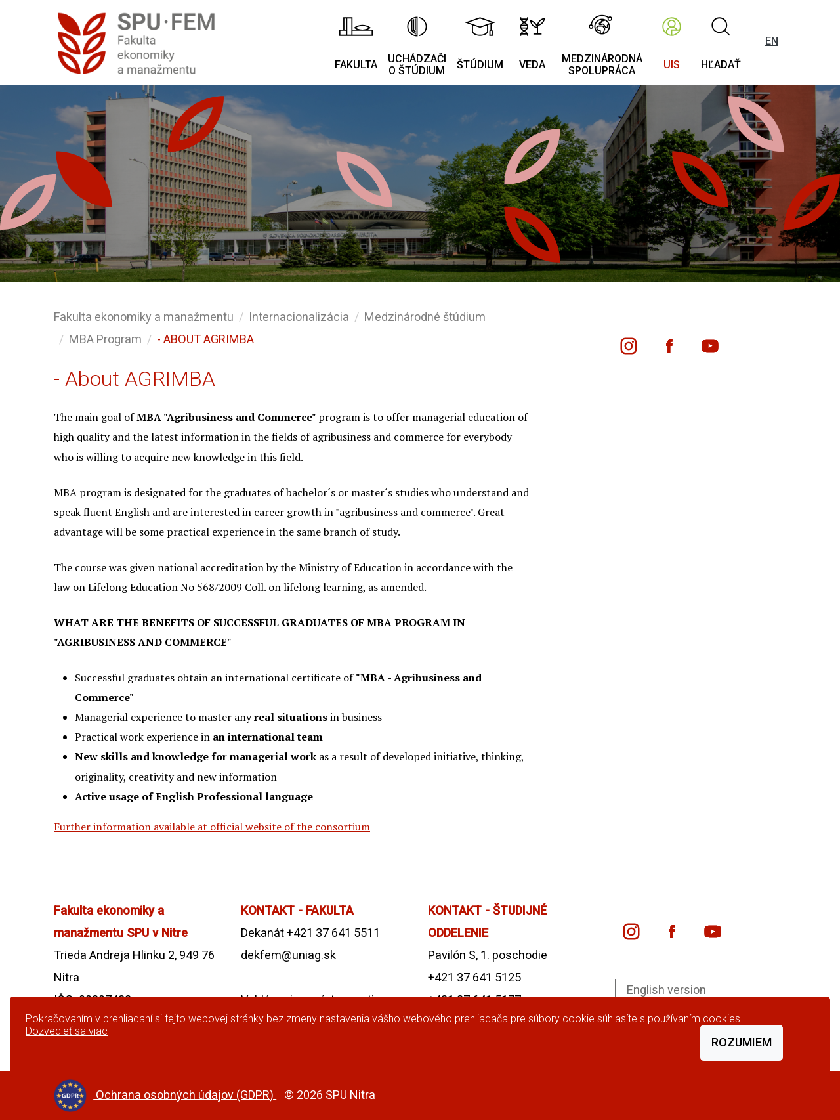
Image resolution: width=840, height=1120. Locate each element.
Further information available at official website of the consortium (212, 826)
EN (771, 41)
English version (666, 990)
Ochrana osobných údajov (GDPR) (186, 1094)
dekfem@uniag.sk (288, 955)
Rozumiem (741, 1042)
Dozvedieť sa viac (67, 1031)
